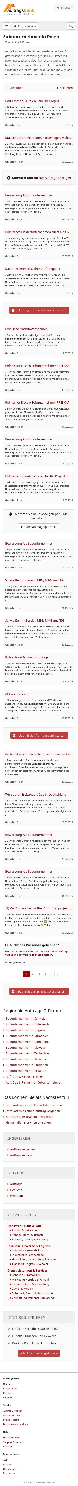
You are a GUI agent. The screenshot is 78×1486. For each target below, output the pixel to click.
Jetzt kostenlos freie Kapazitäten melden (34, 1105)
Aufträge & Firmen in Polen (25, 1077)
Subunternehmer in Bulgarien (27, 1065)
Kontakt (7, 1393)
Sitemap (7, 1446)
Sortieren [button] (65, 88)
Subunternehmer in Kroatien (26, 1071)
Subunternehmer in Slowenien (27, 1059)
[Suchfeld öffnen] (71, 26)
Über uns (8, 1383)
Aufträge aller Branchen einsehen (29, 1117)
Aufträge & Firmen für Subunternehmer (34, 1082)
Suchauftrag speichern (39, 527)
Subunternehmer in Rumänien (27, 1036)
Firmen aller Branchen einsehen (28, 1122)
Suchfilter (14, 88)
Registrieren (25, 26)
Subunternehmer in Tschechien (28, 1053)
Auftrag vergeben (22, 1149)
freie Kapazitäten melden (37, 954)
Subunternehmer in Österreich (27, 1024)
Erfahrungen (10, 1388)
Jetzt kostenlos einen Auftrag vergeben (33, 1111)
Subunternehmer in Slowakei (26, 1047)
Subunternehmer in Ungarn (25, 1030)
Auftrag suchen (21, 1155)
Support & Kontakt (13, 1442)
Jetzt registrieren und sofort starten (39, 310)
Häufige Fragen (11, 1437)
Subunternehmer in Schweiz (26, 1018)
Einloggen (64, 7)
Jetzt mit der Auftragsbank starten (39, 735)
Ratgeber (8, 1397)
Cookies (7, 1464)
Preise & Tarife (11, 1419)
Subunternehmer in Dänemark (27, 1042)
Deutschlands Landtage (15, 1424)
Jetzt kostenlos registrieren (39, 1353)
